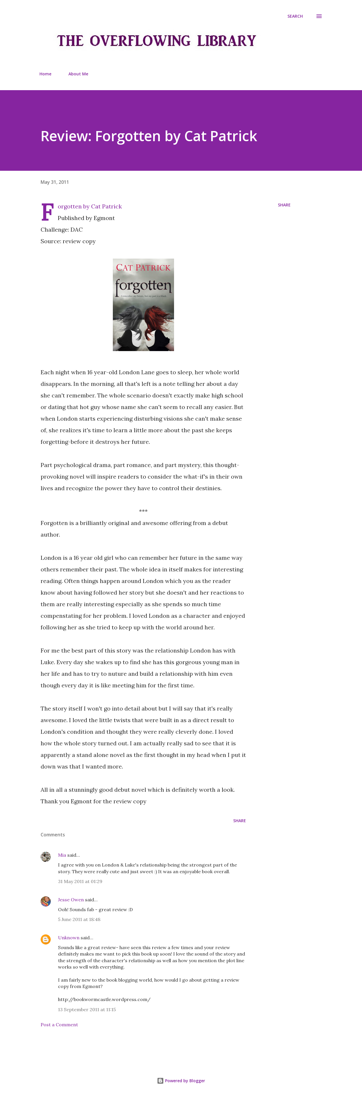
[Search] (295, 16)
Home (45, 74)
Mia (62, 855)
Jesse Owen (71, 899)
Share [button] (284, 205)
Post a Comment (59, 1024)
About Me (78, 74)
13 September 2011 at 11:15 (87, 1009)
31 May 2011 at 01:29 (80, 881)
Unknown (68, 937)
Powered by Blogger (181, 1080)
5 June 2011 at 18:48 (79, 919)
